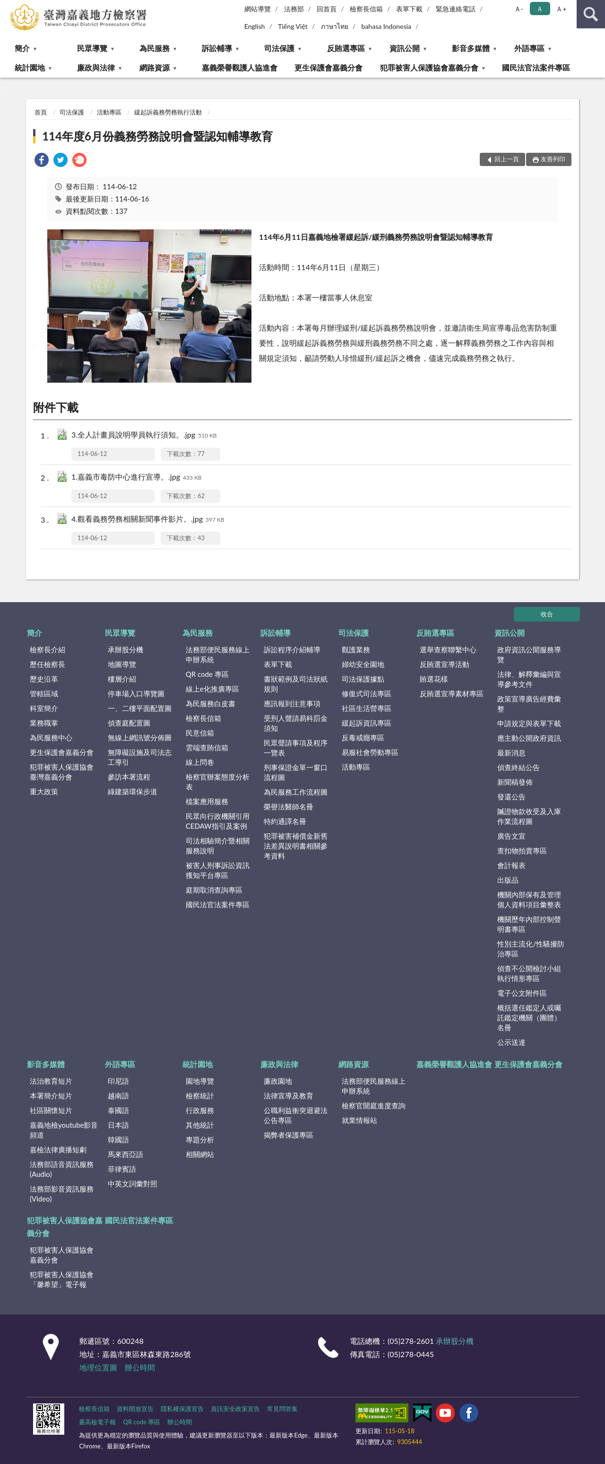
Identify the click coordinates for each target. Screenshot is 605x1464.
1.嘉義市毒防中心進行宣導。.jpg (136, 477)
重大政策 (44, 791)
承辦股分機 (125, 649)
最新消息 (511, 752)
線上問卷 (200, 762)
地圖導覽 (122, 664)
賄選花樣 (434, 679)
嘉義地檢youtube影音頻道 (64, 1130)
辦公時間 (140, 1367)
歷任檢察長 (47, 664)
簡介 (22, 48)
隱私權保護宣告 (182, 1408)
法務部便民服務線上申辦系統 (218, 654)
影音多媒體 (471, 48)
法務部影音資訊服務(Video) (62, 1193)
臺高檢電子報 (97, 1422)
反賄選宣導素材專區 (452, 693)
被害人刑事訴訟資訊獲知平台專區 (218, 870)
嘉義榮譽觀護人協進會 (239, 67)
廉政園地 (278, 1081)
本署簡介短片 (51, 1095)
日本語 (118, 1125)
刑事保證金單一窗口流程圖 (296, 772)
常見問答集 (282, 1408)
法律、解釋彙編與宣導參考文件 (529, 679)
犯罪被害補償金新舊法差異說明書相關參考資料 (296, 846)
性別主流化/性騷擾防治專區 (530, 948)
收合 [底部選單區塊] (547, 614)
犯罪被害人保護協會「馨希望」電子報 (62, 1279)
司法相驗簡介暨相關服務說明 (218, 845)
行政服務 (200, 1110)
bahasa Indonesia (386, 26)
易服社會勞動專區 (370, 752)
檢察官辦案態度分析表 (218, 781)
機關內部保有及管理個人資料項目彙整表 (529, 899)
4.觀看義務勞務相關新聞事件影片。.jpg (148, 519)
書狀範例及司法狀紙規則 (296, 684)
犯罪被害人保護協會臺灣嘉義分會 (62, 772)
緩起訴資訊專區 (366, 723)
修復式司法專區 (366, 693)
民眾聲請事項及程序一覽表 (296, 747)
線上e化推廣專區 (212, 688)
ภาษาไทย (334, 26)
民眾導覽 (92, 48)
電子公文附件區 (522, 993)
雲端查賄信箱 (207, 747)
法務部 (294, 9)
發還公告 (511, 796)
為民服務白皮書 (210, 703)
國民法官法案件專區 (536, 67)
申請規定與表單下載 (529, 723)
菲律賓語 (122, 1169)
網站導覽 (257, 9)
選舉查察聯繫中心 (448, 649)
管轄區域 (44, 693)
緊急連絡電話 (455, 9)
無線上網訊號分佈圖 (140, 737)
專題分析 (200, 1139)
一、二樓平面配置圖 (140, 708)
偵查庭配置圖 (129, 723)
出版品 (508, 880)
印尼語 (118, 1081)
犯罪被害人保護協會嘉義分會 (429, 67)
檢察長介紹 (47, 649)
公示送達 (511, 1042)
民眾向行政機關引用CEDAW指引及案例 (218, 821)
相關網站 (200, 1154)
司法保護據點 (363, 679)
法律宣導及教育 (288, 1095)
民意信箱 (200, 732)
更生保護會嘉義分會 (328, 67)
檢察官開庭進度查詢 (374, 1105)
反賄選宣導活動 (444, 664)
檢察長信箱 (366, 9)
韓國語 (118, 1139)
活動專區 (109, 112)
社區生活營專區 (366, 708)
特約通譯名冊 (285, 821)
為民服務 (154, 48)
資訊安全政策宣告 (235, 1408)
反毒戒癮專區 (363, 737)
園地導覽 (200, 1081)
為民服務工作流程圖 (296, 792)
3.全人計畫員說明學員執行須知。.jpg (144, 435)
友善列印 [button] (553, 159)
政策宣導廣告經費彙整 (529, 703)
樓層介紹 (122, 679)
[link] (42, 161)
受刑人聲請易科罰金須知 (296, 723)
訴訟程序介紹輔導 (292, 649)
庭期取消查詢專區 (214, 889)
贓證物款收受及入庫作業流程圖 (529, 816)
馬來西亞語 (125, 1154)
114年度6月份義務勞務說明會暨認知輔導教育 (157, 136)
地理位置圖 (98, 1367)
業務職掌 (44, 723)
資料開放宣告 (135, 1408)
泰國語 (118, 1110)
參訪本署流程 (129, 776)
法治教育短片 (51, 1081)
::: (7, 7)
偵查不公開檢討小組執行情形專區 (529, 973)
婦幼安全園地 (363, 664)
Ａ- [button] (518, 9)
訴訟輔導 (217, 48)
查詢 (591, 14)
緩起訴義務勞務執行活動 (168, 112)
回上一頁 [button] (506, 159)
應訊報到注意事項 (292, 703)
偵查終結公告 (518, 767)
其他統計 (200, 1125)
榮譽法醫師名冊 (288, 806)
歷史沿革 (44, 679)
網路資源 (154, 67)
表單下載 (409, 9)
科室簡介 (44, 708)
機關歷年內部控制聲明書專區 (529, 924)
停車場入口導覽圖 (136, 693)
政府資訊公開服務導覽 (529, 654)
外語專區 (529, 48)
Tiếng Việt (293, 26)
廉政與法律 (96, 67)
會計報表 (511, 865)
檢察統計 (200, 1095)
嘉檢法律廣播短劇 (58, 1149)
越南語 (118, 1095)
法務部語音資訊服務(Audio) (62, 1169)
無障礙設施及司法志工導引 (140, 757)
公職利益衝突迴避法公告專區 (296, 1115)
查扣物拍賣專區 (522, 850)
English (254, 26)
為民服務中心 (51, 737)
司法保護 (279, 48)
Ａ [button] (539, 9)
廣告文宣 (511, 836)
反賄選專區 (346, 48)
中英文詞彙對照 (132, 1183)
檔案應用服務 (207, 801)
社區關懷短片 (51, 1110)
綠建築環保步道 (132, 791)
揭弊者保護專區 (288, 1135)
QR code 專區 (207, 674)
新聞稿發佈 (515, 782)
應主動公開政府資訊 (529, 738)
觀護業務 (356, 649)
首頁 (41, 112)
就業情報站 (359, 1120)
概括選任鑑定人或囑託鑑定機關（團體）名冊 (529, 1017)
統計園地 (30, 67)
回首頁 (327, 9)
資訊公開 (404, 48)
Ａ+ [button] (561, 9)
